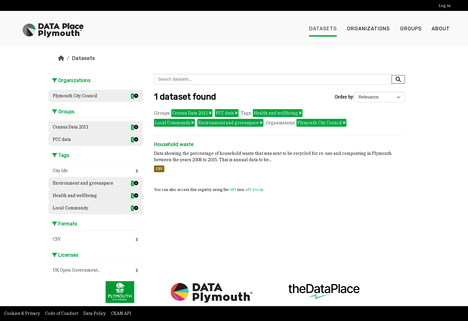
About (441, 29)
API (233, 189)
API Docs (253, 189)
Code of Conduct (62, 313)
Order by (344, 97)
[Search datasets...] (273, 79)
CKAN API (121, 313)
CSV (159, 169)
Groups (411, 29)
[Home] (61, 58)
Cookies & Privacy (22, 313)
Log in (444, 5)
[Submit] (398, 79)
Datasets (323, 29)
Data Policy (95, 313)
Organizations (368, 29)
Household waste (173, 144)
